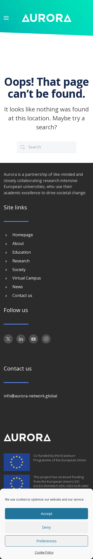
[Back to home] (46, 18)
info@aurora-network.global (30, 396)
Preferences (46, 541)
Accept (46, 514)
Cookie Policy (44, 552)
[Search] (46, 147)
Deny (46, 527)
